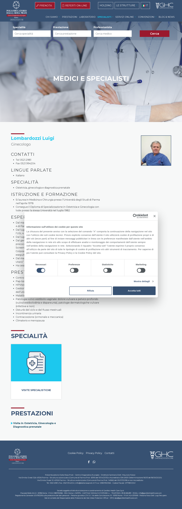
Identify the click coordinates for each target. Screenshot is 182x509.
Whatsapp (94, 462)
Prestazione (60, 27)
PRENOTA (45, 5)
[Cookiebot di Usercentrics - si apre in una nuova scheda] (135, 216)
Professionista (103, 27)
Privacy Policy (94, 453)
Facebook (89, 462)
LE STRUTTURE (125, 5)
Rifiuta (90, 290)
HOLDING (106, 5)
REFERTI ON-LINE (76, 5)
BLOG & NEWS (167, 17)
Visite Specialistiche (36, 390)
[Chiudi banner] (155, 216)
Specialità (19, 27)
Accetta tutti (134, 290)
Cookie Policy (76, 453)
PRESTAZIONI (69, 17)
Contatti (109, 453)
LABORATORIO (87, 17)
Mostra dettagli (142, 281)
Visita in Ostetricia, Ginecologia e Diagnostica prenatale (34, 425)
